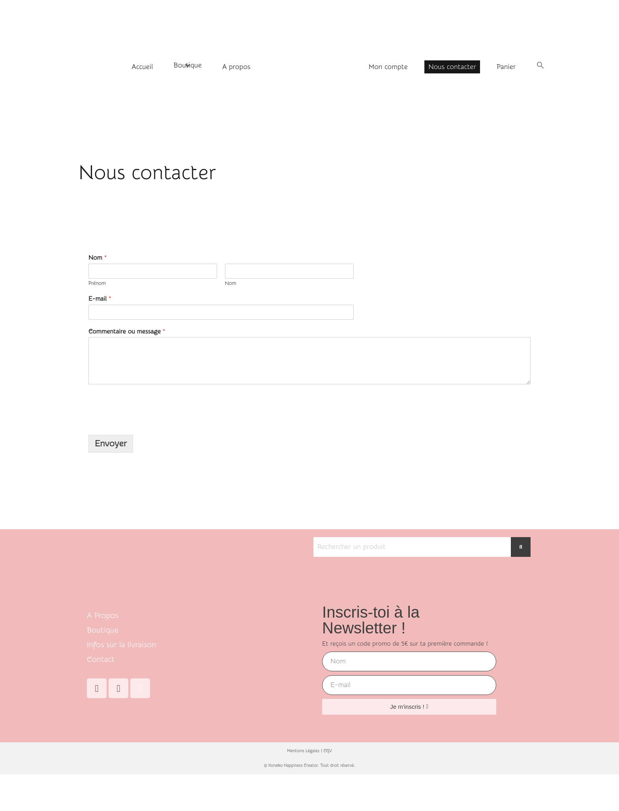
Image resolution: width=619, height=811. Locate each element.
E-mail (99, 298)
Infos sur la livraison (121, 644)
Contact (100, 659)
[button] (540, 66)
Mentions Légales (303, 751)
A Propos (102, 615)
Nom (97, 257)
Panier (506, 67)
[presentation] (148, 421)
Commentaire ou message (126, 331)
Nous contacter (452, 67)
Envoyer (111, 443)
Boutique (188, 65)
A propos (236, 67)
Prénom (97, 283)
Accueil (142, 67)
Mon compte (388, 67)
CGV (328, 751)
